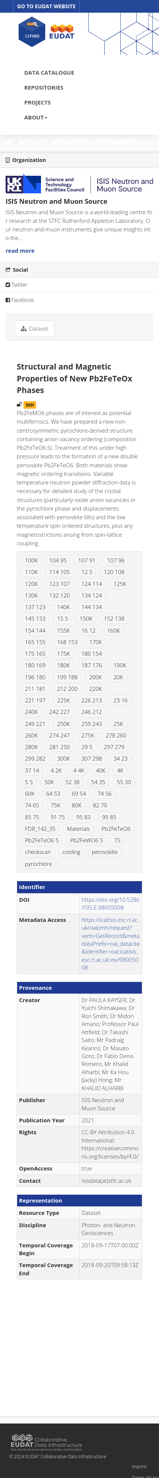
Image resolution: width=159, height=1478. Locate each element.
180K (63, 665)
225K (63, 700)
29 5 (87, 747)
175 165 (35, 653)
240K (31, 711)
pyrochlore (38, 863)
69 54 (79, 793)
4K (120, 770)
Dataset (33, 141)
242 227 (59, 711)
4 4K (79, 770)
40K (100, 770)
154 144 (35, 630)
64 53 (53, 793)
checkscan (38, 851)
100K (31, 560)
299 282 (35, 758)
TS (117, 840)
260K (31, 735)
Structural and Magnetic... (97, 141)
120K (31, 583)
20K (118, 677)
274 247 (59, 735)
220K (95, 688)
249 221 (35, 723)
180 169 (35, 665)
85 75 (32, 817)
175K (63, 653)
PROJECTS (37, 102)
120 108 (114, 572)
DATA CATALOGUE (49, 72)
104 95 (58, 560)
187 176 (92, 665)
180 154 (92, 653)
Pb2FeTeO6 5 (42, 840)
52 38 (73, 782)
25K (118, 723)
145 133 (35, 618)
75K (55, 805)
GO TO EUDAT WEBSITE (46, 6)
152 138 (114, 618)
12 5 (87, 572)
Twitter (17, 284)
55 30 (124, 782)
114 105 (59, 572)
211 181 (35, 688)
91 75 (58, 817)
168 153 (67, 642)
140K (63, 607)
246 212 (92, 711)
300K (63, 758)
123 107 (59, 583)
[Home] (9, 141)
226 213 (92, 700)
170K (95, 642)
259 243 (92, 723)
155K (63, 630)
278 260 (116, 735)
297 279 (114, 747)
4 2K (56, 770)
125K (120, 583)
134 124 (92, 595)
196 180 (35, 677)
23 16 (121, 700)
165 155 (35, 642)
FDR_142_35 (40, 828)
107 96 (116, 560)
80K (77, 805)
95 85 (109, 817)
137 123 (35, 607)
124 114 (92, 583)
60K (30, 793)
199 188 (67, 677)
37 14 (32, 770)
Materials (78, 828)
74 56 (105, 793)
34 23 (121, 758)
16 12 (89, 630)
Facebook (20, 299)
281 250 (59, 747)
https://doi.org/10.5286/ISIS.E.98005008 (111, 903)
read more (20, 250)
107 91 (87, 560)
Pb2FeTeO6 (116, 828)
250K (63, 723)
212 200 (67, 688)
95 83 (83, 817)
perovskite (105, 851)
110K (31, 572)
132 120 (59, 595)
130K (31, 595)
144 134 (92, 607)
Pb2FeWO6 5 (86, 840)
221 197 (35, 700)
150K (86, 618)
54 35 (98, 782)
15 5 (62, 618)
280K (31, 747)
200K (95, 677)
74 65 (32, 805)
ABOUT (35, 117)
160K (113, 630)
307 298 (92, 758)
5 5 (29, 782)
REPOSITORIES (43, 87)
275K (88, 735)
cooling (71, 851)
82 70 (100, 805)
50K (49, 782)
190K (120, 665)
